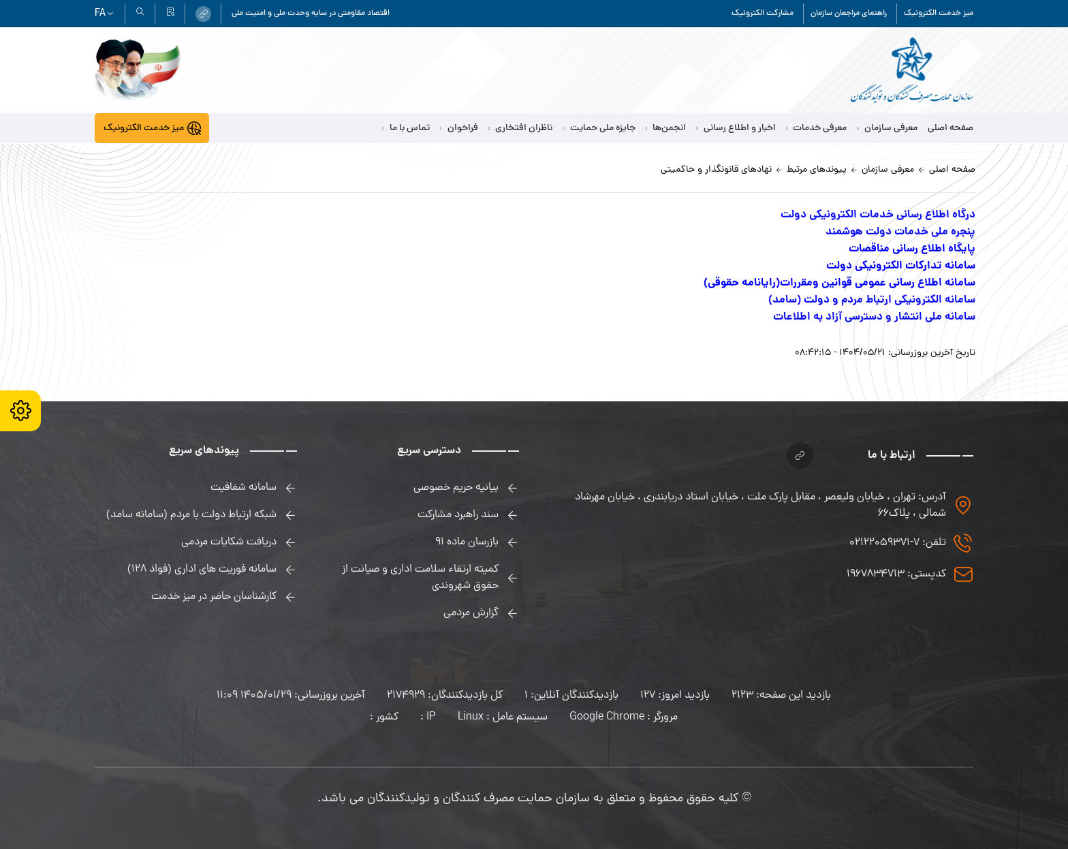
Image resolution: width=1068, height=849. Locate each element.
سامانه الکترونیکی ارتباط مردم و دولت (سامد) (871, 300)
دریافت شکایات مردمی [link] (229, 542)
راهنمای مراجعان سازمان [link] (849, 13)
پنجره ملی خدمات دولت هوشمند (900, 232)
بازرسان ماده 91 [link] (467, 542)
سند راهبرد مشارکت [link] (458, 515)
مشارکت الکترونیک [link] (763, 13)
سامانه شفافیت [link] (243, 488)
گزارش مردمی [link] (471, 613)
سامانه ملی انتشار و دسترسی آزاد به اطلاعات (874, 317)
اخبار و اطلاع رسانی (736, 128)
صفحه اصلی (950, 128)
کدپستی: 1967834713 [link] (896, 574)
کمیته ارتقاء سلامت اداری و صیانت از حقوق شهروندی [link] (420, 577)
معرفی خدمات (816, 128)
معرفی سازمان (887, 128)
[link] (203, 14)
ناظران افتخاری (520, 128)
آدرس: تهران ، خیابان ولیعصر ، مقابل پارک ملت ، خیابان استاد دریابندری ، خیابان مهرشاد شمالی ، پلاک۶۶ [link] (760, 505)
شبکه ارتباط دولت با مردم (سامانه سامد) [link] (191, 515)
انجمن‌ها (666, 128)
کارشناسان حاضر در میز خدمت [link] (214, 597)
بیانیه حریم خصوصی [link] (456, 488)
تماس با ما (406, 128)
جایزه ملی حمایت (599, 128)
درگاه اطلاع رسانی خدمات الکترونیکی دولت (878, 214)
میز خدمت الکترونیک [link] (938, 13)
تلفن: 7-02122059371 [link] (897, 543)
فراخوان (459, 128)
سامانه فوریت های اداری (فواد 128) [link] (202, 569)
